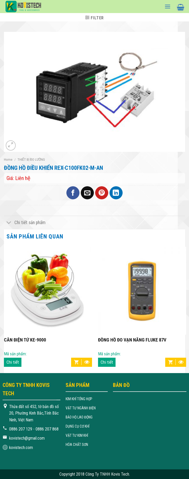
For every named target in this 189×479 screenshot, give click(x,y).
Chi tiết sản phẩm (24, 223)
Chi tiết (13, 362)
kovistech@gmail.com (27, 438)
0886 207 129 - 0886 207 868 (34, 429)
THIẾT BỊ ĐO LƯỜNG (31, 159)
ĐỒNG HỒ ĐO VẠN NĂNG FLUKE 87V (132, 340)
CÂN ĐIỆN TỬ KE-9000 (25, 340)
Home (8, 159)
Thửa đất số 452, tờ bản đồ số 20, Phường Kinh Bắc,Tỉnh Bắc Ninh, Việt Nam (34, 413)
